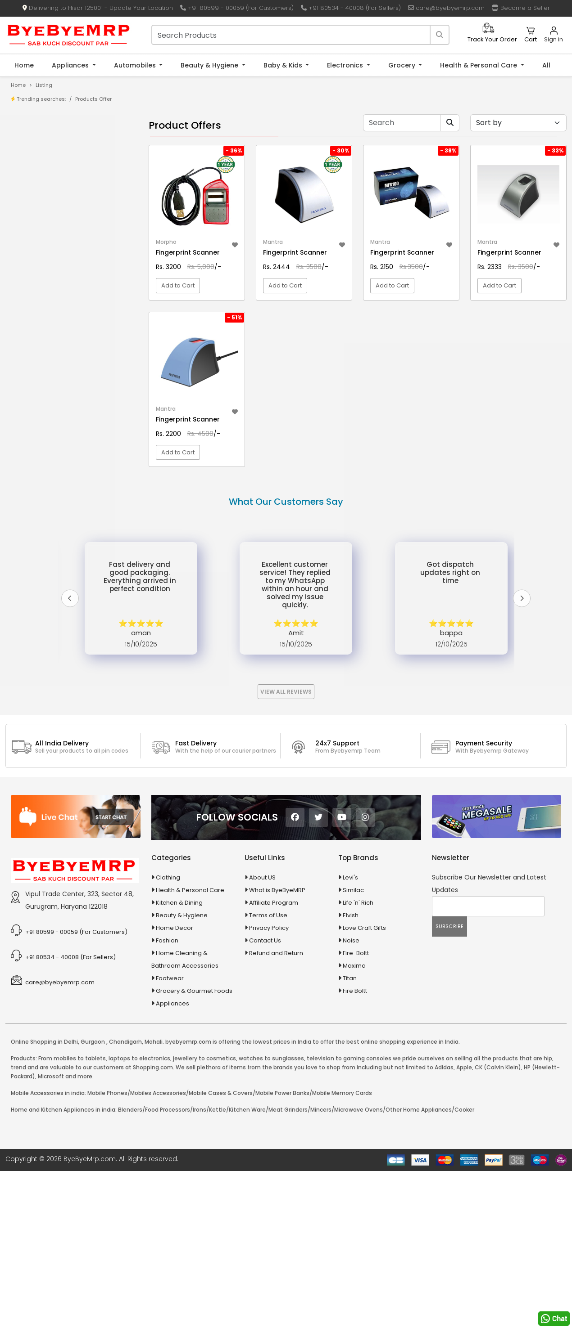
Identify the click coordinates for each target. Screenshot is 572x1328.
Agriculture (33, 333)
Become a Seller (521, 8)
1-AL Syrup (39, 247)
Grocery (402, 65)
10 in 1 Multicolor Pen (53, 275)
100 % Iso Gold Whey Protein (64, 303)
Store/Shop (41, 157)
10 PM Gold (39, 289)
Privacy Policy (269, 928)
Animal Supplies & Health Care (61, 349)
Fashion (167, 940)
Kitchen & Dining (179, 902)
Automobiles (136, 65)
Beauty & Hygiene (210, 65)
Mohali (154, 1041)
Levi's (350, 877)
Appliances (71, 65)
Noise (351, 940)
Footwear (170, 978)
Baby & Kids (283, 65)
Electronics (346, 65)
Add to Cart (178, 285)
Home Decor (174, 928)
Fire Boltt (355, 991)
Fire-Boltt (356, 953)
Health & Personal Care (479, 65)
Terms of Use (268, 915)
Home (24, 65)
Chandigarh (125, 1041)
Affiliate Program (273, 902)
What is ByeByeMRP (277, 890)
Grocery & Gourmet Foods (194, 991)
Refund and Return (276, 953)
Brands (34, 171)
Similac (353, 890)
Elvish (351, 915)
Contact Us (265, 940)
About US (262, 877)
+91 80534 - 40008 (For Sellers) (351, 8)
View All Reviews (286, 691)
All (546, 65)
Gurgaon (93, 1041)
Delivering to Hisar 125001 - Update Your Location (98, 8)
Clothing (168, 877)
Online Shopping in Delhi (44, 1041)
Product (35, 143)
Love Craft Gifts (364, 928)
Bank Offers (41, 185)
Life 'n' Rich (358, 902)
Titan (350, 978)
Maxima (354, 965)
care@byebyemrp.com (446, 8)
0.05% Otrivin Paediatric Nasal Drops (67, 227)
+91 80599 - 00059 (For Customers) (237, 8)
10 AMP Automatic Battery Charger (73, 261)
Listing (44, 85)
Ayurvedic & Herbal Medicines (61, 396)
